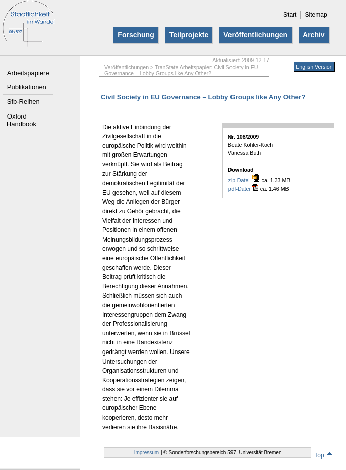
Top (323, 455)
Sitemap (316, 14)
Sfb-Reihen (23, 101)
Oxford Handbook (21, 120)
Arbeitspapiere (28, 73)
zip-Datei (244, 180)
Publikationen (26, 87)
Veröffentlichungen (255, 35)
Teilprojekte (189, 35)
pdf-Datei (243, 188)
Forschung (136, 35)
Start (289, 14)
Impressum (146, 452)
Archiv (314, 35)
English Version (314, 67)
